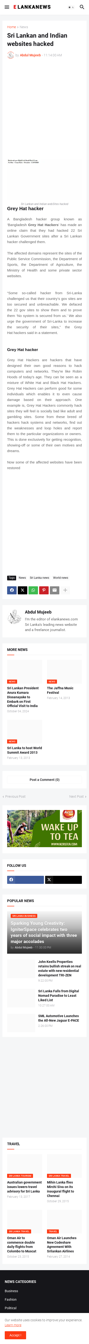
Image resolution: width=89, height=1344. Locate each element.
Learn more (13, 1325)
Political (10, 1308)
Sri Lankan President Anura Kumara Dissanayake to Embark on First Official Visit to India (23, 697)
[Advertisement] (44, 109)
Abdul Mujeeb (38, 612)
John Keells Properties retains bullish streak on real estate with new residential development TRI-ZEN (59, 968)
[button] (6, 7)
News (24, 27)
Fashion (11, 1299)
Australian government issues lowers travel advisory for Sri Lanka (24, 1186)
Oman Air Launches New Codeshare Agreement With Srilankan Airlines (61, 1244)
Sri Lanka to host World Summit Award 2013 (24, 750)
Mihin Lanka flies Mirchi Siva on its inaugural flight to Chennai (60, 1189)
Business (11, 1291)
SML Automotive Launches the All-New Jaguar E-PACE (58, 1018)
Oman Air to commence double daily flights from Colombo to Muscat (21, 1244)
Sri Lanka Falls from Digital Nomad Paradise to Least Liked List (58, 995)
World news (60, 577)
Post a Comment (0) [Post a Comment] (45, 780)
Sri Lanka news (39, 577)
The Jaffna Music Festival (60, 690)
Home (11, 27)
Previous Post (15, 796)
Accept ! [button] (15, 1335)
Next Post (76, 796)
